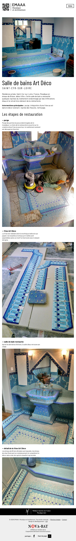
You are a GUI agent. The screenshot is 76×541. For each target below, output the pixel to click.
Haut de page (42, 536)
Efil (47, 521)
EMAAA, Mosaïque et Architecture (13, 7)
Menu (70, 6)
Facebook (34, 536)
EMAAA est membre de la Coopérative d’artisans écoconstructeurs (38, 530)
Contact (64, 519)
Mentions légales (55, 519)
